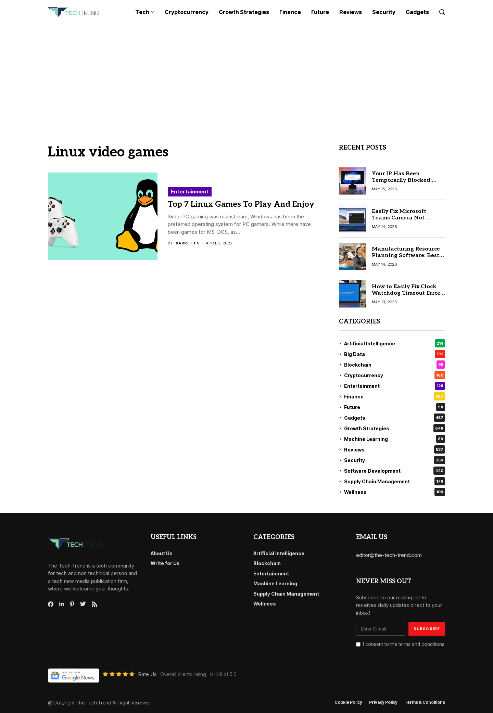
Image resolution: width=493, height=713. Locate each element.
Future (394, 407)
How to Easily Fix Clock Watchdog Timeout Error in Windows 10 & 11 (406, 293)
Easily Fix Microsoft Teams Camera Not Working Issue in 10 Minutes (399, 221)
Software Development (394, 471)
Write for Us (165, 563)
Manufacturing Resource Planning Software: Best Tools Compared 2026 (406, 255)
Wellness (394, 492)
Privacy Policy (383, 702)
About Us (162, 553)
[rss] (94, 604)
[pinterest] (72, 604)
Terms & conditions (424, 702)
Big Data (394, 354)
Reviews (394, 449)
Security (394, 460)
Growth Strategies (394, 428)
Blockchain (394, 364)
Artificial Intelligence (394, 343)
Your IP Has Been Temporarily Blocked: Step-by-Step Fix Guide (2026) (403, 183)
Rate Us (147, 674)
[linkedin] (61, 604)
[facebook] (50, 604)
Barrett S (188, 243)
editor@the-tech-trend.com (389, 555)
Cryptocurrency (394, 375)
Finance (394, 396)
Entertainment (189, 191)
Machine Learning (394, 439)
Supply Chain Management (394, 481)
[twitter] (83, 604)
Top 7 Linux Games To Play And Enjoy (241, 204)
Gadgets (394, 417)
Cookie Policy (348, 702)
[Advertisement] (246, 76)
